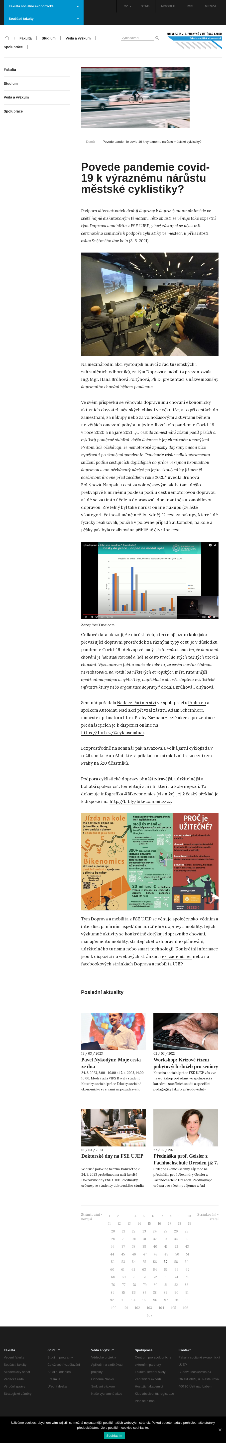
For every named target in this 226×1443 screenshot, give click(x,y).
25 (165, 1231)
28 (113, 1239)
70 (134, 1277)
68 (113, 1277)
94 (133, 1300)
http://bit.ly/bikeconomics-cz (140, 801)
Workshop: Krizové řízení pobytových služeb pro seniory (185, 1063)
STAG (145, 6)
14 (139, 1223)
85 (123, 1292)
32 (155, 1239)
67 (187, 1269)
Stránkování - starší (208, 1216)
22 (133, 1231)
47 (145, 1254)
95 (144, 1300)
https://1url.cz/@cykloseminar (112, 732)
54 (134, 1262)
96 (155, 1300)
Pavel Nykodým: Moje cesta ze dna (111, 1063)
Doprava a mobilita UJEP (158, 964)
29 (123, 1239)
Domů (90, 142)
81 (165, 1285)
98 (177, 1300)
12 (119, 1223)
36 (112, 1246)
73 (165, 1277)
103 (149, 1308)
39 (144, 1246)
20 (113, 1231)
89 (165, 1292)
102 (137, 1308)
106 (185, 1308)
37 (123, 1246)
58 (176, 1262)
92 (112, 1300)
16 (159, 1223)
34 (176, 1239)
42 (176, 1246)
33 (165, 1239)
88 (155, 1292)
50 (177, 1254)
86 (134, 1292)
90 (176, 1292)
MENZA (210, 6)
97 (166, 1300)
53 (123, 1262)
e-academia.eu (177, 956)
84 (112, 1292)
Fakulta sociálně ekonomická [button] (44, 6)
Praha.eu (197, 702)
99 (188, 1300)
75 (187, 1277)
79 (145, 1285)
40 (155, 1246)
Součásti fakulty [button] (44, 19)
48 (155, 1254)
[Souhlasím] (219, 1429)
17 (169, 1223)
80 (155, 1285)
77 (123, 1285)
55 (144, 1262)
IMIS (190, 6)
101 (125, 1308)
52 (112, 1262)
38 (133, 1246)
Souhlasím (114, 1435)
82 (176, 1285)
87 (144, 1292)
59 (187, 1262)
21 (123, 1231)
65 (166, 1269)
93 (122, 1300)
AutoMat (108, 710)
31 (144, 1239)
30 (134, 1239)
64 (155, 1269)
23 (144, 1231)
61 (122, 1269)
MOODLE (168, 6)
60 (112, 1269)
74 (176, 1277)
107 (149, 1315)
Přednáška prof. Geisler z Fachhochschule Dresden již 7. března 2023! (185, 1162)
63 (144, 1269)
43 (187, 1246)
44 (112, 1254)
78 (134, 1285)
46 (134, 1254)
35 (186, 1239)
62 (133, 1269)
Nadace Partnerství (136, 702)
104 (161, 1308)
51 (187, 1254)
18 (179, 1223)
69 (124, 1277)
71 (144, 1277)
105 (173, 1308)
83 (186, 1285)
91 (187, 1292)
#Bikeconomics (139, 794)
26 (176, 1231)
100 (113, 1308)
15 (149, 1223)
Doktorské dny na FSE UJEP (112, 1156)
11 (109, 1223)
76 (113, 1285)
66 (177, 1269)
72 (155, 1277)
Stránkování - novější (91, 1216)
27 (186, 1231)
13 (129, 1223)
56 (155, 1262)
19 (189, 1223)
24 (155, 1231)
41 (165, 1246)
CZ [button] (127, 6)
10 (189, 1216)
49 (166, 1254)
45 (123, 1254)
